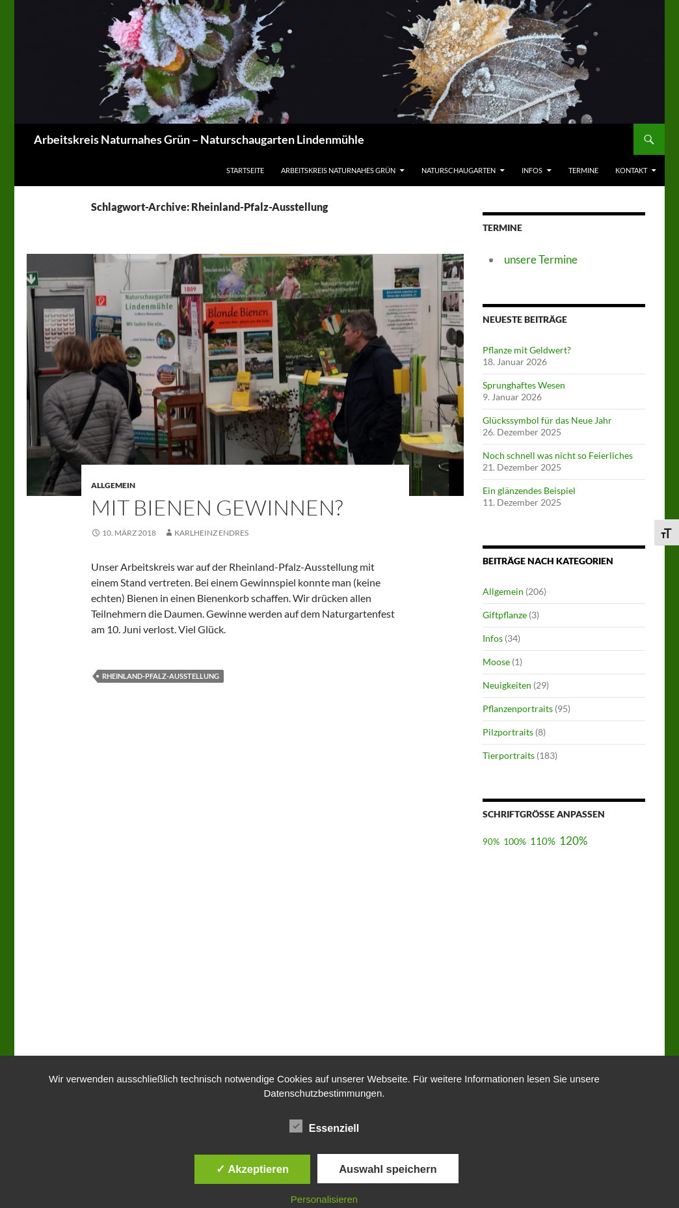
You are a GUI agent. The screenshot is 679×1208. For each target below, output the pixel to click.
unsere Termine (541, 259)
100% (514, 841)
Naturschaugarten (458, 170)
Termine (583, 170)
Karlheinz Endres (211, 533)
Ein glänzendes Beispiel (529, 490)
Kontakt (631, 170)
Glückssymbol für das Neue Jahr (547, 420)
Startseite (245, 170)
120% (573, 840)
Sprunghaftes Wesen (524, 385)
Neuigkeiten (507, 685)
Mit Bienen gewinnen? (217, 507)
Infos (532, 170)
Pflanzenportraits (518, 708)
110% (542, 841)
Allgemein (503, 591)
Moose (496, 661)
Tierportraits (509, 755)
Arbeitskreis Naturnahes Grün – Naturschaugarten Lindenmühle (199, 139)
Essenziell (324, 1126)
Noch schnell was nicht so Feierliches (558, 455)
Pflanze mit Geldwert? (527, 349)
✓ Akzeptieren (252, 1169)
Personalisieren (324, 1199)
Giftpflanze (505, 614)
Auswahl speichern (387, 1169)
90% (491, 842)
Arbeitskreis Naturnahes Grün (338, 170)
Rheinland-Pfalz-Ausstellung (160, 676)
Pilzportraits (508, 731)
